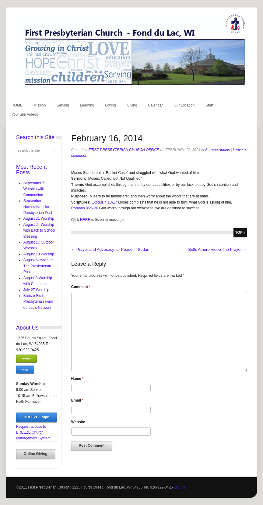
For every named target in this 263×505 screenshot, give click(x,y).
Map (25, 369)
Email (77, 400)
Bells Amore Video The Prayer (217, 249)
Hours (26, 358)
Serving (63, 105)
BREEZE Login (36, 417)
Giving (132, 105)
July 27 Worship (36, 290)
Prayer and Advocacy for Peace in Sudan (110, 249)
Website (78, 422)
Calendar (155, 105)
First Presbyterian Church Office (123, 150)
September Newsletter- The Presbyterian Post (37, 207)
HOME (17, 105)
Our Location (184, 105)
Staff (209, 105)
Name (77, 379)
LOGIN (179, 487)
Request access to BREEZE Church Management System (33, 432)
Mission (39, 105)
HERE (84, 220)
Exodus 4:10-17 (104, 202)
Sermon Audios (217, 150)
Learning (87, 105)
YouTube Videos (25, 114)
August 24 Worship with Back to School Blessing (39, 230)
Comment (80, 287)
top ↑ (240, 232)
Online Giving (35, 454)
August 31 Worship (38, 218)
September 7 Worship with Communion (33, 189)
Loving (110, 105)
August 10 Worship (38, 254)
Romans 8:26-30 (84, 208)
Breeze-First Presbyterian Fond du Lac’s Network (38, 302)
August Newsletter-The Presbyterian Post (38, 266)
